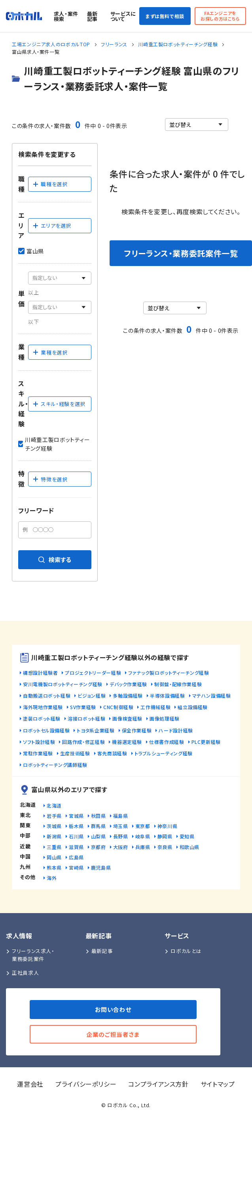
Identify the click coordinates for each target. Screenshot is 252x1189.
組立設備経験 (193, 707)
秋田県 (98, 815)
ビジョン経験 (92, 695)
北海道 (54, 805)
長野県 (120, 836)
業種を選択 (49, 352)
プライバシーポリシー (85, 1084)
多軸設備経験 (128, 695)
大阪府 (120, 847)
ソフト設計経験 (39, 741)
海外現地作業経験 (43, 707)
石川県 (76, 836)
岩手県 (54, 815)
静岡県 (164, 836)
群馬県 (98, 826)
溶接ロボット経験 (86, 718)
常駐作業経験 (38, 753)
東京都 (142, 826)
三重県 (54, 847)
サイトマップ (218, 1084)
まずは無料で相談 (165, 16)
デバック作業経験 (128, 684)
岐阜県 (142, 836)
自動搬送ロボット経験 (46, 695)
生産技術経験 (75, 753)
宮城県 (76, 815)
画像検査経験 (127, 718)
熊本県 (54, 867)
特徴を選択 (49, 479)
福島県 (120, 815)
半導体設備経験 (167, 695)
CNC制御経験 (118, 707)
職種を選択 (49, 184)
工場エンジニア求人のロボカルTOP (51, 44)
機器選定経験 (127, 741)
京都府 (98, 847)
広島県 (76, 857)
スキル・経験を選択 (58, 404)
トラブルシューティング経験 (164, 753)
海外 (52, 877)
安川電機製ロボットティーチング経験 (62, 684)
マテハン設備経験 (211, 695)
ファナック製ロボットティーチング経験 (168, 672)
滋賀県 (76, 847)
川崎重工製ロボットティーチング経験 (178, 44)
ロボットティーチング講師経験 (55, 764)
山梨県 (98, 836)
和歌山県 (190, 847)
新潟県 (54, 836)
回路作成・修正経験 (83, 741)
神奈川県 (167, 826)
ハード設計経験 (176, 730)
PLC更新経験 (206, 741)
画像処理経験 (165, 718)
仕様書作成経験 (166, 741)
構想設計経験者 (40, 672)
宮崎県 (76, 867)
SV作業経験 (83, 707)
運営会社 (30, 1084)
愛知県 (187, 836)
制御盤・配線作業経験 (178, 684)
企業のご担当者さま (113, 1034)
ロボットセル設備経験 (46, 730)
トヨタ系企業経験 (95, 730)
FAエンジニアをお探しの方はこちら (220, 15)
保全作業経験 (137, 730)
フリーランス (114, 44)
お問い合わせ (113, 1009)
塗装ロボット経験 (42, 718)
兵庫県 (142, 847)
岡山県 (54, 857)
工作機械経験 (155, 707)
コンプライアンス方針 (158, 1084)
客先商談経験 (112, 753)
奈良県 (164, 847)
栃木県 (76, 826)
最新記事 (92, 16)
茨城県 (54, 826)
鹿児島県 (101, 867)
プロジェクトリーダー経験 (93, 672)
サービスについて (123, 16)
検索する (54, 559)
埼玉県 (120, 826)
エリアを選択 (51, 225)
